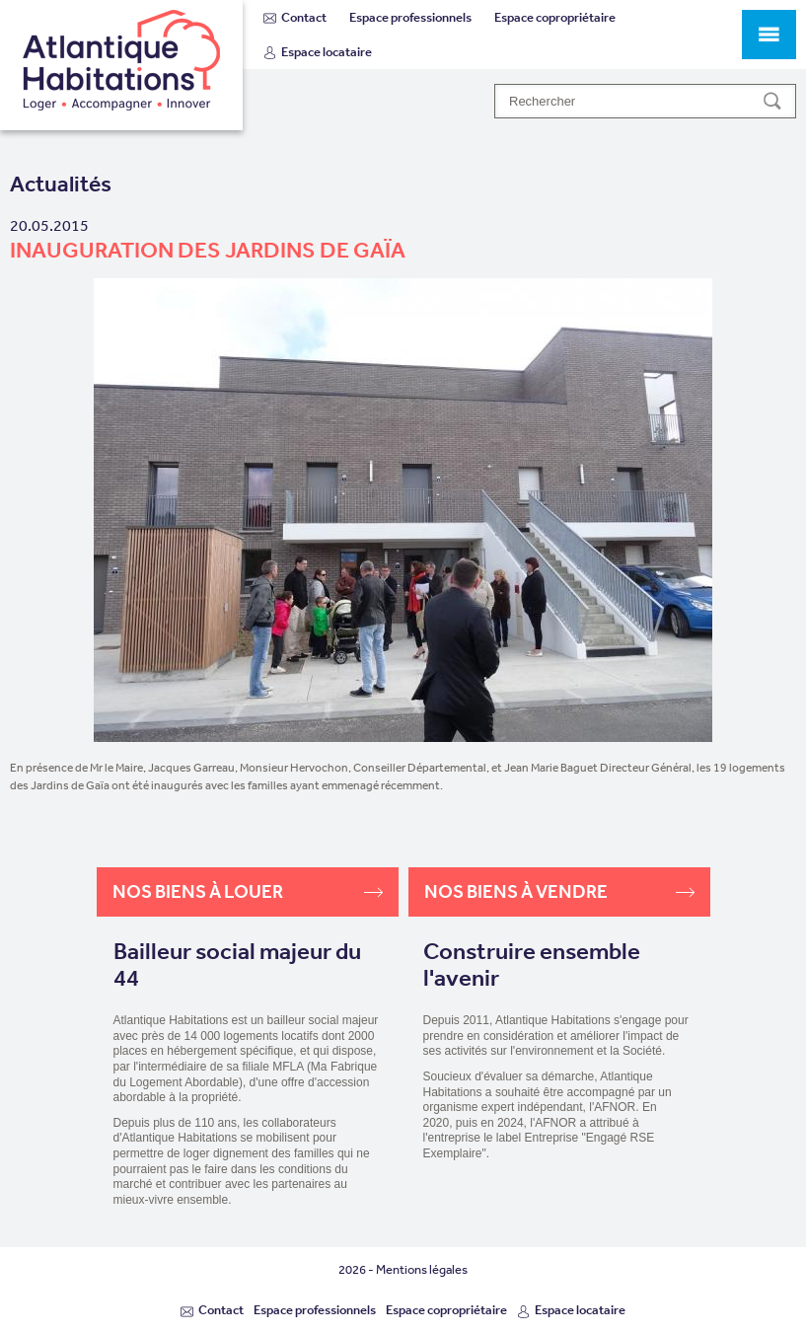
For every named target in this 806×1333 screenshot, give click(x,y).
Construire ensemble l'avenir (531, 965)
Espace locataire (317, 51)
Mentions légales (422, 1269)
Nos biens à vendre (559, 891)
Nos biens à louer (247, 891)
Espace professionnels (410, 17)
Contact (295, 17)
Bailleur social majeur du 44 (237, 965)
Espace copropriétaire (555, 17)
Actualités (60, 184)
